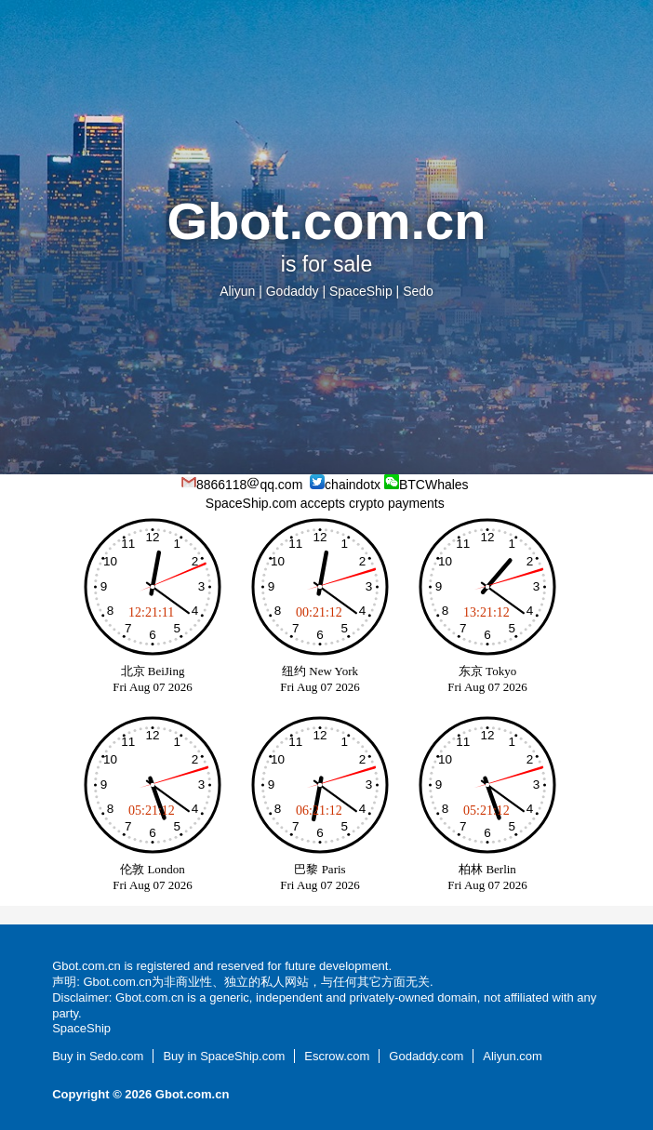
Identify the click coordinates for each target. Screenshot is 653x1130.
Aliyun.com (512, 1056)
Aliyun (237, 291)
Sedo (418, 291)
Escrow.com (336, 1056)
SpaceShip (361, 291)
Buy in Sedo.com (97, 1056)
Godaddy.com (426, 1056)
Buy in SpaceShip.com (224, 1056)
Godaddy (292, 291)
